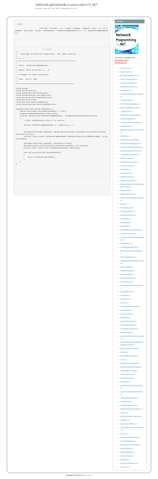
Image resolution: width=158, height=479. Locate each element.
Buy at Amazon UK (121, 62)
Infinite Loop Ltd (87, 475)
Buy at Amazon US (121, 60)
